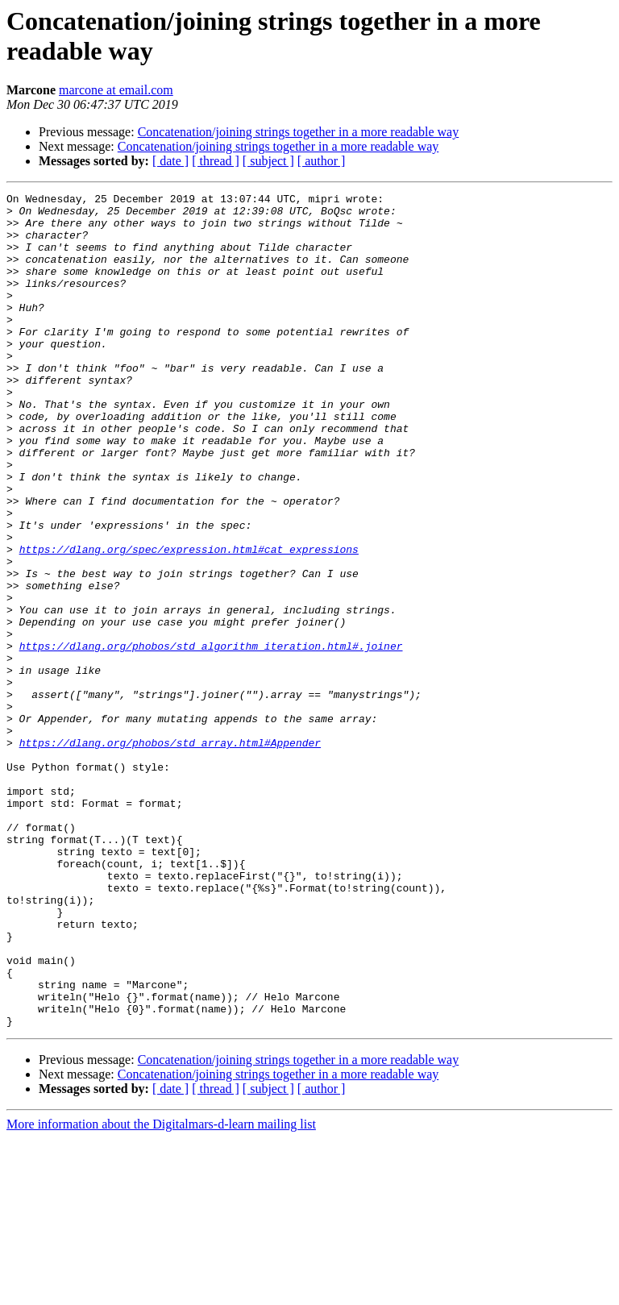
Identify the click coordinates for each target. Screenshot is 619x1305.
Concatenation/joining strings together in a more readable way (298, 132)
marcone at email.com (116, 90)
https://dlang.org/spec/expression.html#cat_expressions (189, 621)
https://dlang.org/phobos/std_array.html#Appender (170, 853)
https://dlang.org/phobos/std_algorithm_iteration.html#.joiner (211, 737)
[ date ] (170, 161)
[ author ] (321, 161)
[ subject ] (268, 161)
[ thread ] (215, 161)
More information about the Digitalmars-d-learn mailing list (161, 1291)
